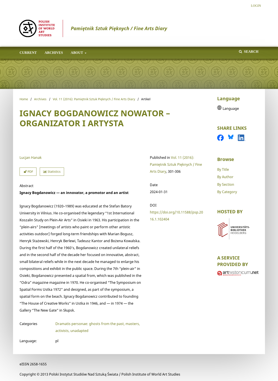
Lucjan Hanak (31, 157)
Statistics (52, 171)
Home (24, 99)
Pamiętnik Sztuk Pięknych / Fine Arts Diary (93, 28)
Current (27, 52)
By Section (225, 184)
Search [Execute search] (250, 51)
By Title (223, 169)
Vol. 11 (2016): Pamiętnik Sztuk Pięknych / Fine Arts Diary (94, 99)
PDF (28, 171)
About (76, 52)
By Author (225, 176)
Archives (53, 52)
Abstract (26, 185)
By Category (227, 191)
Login (254, 5)
